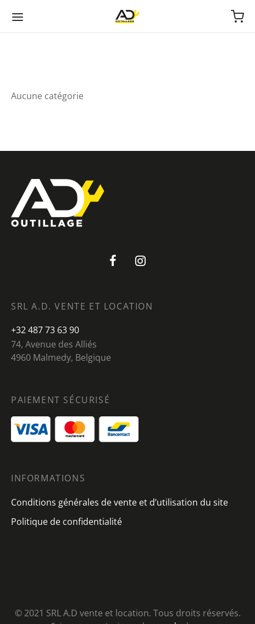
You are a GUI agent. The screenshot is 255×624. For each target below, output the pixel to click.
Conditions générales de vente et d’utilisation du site (119, 502)
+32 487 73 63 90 (45, 330)
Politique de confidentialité (66, 522)
